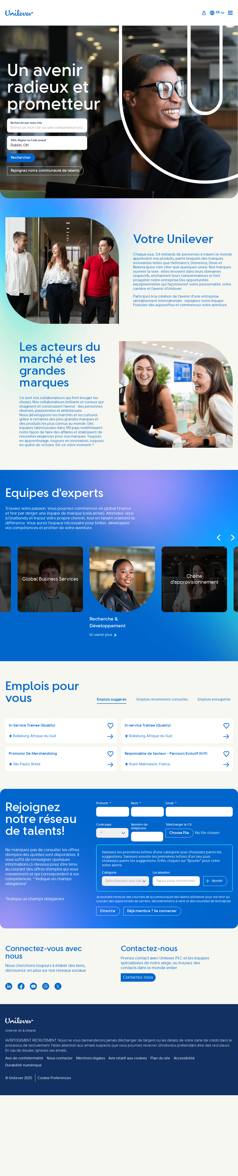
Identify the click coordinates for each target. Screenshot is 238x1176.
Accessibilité (184, 1058)
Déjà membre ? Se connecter (152, 911)
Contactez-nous (138, 977)
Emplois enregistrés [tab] (214, 699)
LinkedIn (8, 986)
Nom (136, 803)
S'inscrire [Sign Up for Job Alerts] (107, 911)
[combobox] (47, 143)
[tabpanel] (119, 746)
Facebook (21, 986)
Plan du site (160, 1058)
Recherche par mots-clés (26, 122)
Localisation (161, 872)
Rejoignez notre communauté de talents (45, 170)
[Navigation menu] (230, 13)
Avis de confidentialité (24, 1058)
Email (171, 803)
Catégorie (109, 872)
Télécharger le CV (179, 824)
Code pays (103, 824)
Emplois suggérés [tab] (111, 699)
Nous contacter (60, 1058)
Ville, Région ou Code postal (28, 140)
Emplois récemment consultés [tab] (162, 699)
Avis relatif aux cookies (127, 1058)
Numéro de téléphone (139, 826)
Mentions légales (90, 1058)
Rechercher (21, 157)
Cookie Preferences (54, 1078)
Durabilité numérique (23, 1065)
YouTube (33, 986)
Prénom (103, 803)
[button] (110, 726)
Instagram (45, 986)
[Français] (217, 13)
